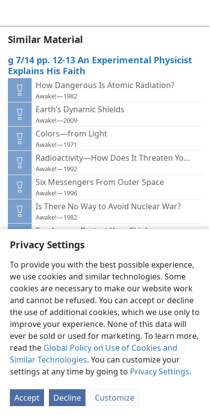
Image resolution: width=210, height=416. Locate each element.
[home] (15, 13)
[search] (198, 13)
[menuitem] (15, 13)
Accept (27, 397)
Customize (114, 397)
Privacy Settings (159, 371)
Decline (67, 397)
